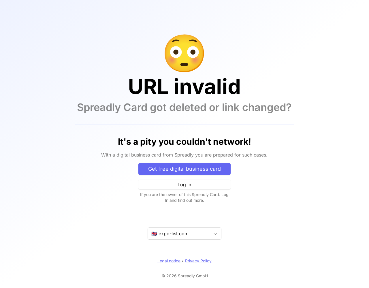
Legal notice (168, 260)
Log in (184, 184)
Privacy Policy (198, 260)
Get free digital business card (184, 169)
